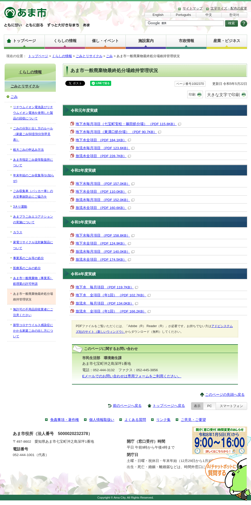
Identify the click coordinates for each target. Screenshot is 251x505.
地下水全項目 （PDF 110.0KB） (103, 192)
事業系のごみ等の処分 (28, 258)
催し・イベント (105, 40)
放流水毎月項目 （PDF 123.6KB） (105, 148)
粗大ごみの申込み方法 (28, 150)
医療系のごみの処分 (27, 268)
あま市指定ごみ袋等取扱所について (33, 162)
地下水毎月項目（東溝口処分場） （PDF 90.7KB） (118, 132)
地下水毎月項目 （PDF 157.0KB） (105, 184)
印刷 (192, 94)
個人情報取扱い (101, 420)
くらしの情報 (65, 40)
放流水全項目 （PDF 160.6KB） (103, 208)
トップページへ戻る (169, 406)
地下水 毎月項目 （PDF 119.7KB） (107, 287)
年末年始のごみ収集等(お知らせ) (33, 178)
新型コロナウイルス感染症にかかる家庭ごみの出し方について (33, 330)
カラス (17, 232)
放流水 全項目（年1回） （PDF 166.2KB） (113, 311)
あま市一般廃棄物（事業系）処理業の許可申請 (33, 281)
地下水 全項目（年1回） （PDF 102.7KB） (113, 295)
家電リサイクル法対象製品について (33, 245)
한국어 (234, 15)
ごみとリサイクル (89, 56)
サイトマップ (193, 8)
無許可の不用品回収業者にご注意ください (33, 312)
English (158, 15)
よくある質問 (135, 420)
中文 (208, 15)
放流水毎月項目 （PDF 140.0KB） (105, 252)
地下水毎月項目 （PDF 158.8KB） (105, 235)
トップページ (24, 40)
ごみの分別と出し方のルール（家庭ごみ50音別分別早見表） (33, 134)
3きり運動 (20, 206)
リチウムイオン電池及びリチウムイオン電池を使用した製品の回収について (33, 112)
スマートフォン (231, 406)
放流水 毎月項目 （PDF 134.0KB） (107, 303)
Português (183, 15)
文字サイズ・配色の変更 (229, 8)
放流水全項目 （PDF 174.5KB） (103, 259)
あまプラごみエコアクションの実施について (33, 219)
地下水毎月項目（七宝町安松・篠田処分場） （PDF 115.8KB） (128, 124)
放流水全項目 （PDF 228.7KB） (103, 156)
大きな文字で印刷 (223, 94)
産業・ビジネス (226, 40)
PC (209, 406)
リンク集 (163, 420)
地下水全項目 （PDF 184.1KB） (103, 140)
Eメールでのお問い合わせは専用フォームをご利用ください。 (131, 376)
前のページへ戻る (127, 406)
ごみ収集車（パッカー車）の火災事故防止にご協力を (33, 193)
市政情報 (186, 40)
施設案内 (146, 40)
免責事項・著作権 (64, 420)
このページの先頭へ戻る (225, 395)
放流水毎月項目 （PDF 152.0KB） (105, 200)
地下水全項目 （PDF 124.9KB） (103, 243)
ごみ (109, 56)
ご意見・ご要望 (193, 420)
